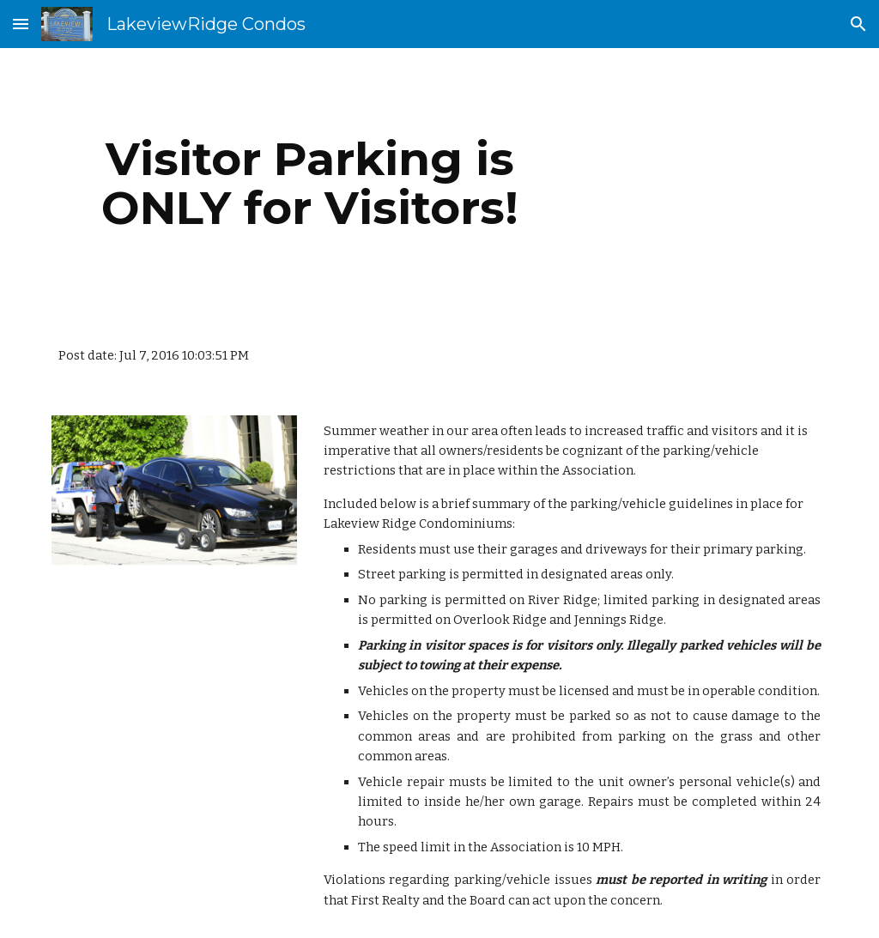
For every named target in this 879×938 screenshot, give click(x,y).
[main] (310, 183)
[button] (20, 23)
